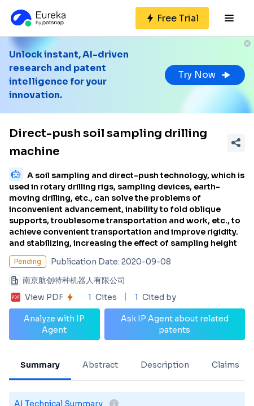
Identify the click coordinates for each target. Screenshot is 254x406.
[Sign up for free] (172, 18)
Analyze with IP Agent (54, 324)
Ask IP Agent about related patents (175, 324)
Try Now (204, 75)
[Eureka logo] (37, 18)
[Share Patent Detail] (236, 143)
